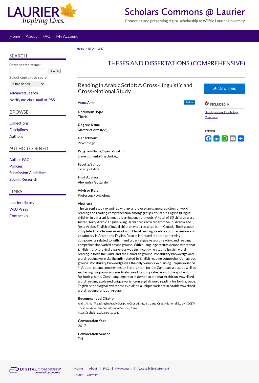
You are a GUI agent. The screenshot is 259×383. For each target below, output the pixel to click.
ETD (91, 48)
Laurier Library (21, 202)
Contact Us (18, 215)
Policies (16, 166)
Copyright (92, 374)
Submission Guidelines (28, 172)
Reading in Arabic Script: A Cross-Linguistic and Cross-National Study (135, 88)
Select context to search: (29, 77)
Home (80, 48)
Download (224, 88)
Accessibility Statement (153, 368)
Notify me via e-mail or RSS (32, 99)
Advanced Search (23, 93)
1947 (100, 48)
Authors (16, 136)
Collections (19, 123)
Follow (189, 102)
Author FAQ (19, 159)
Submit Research (23, 179)
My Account (123, 368)
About (93, 368)
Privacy (78, 374)
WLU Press (18, 209)
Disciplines (18, 129)
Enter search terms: (25, 65)
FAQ (106, 368)
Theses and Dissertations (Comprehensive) (176, 63)
